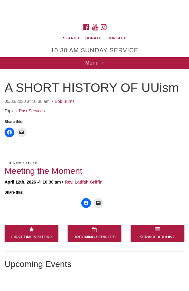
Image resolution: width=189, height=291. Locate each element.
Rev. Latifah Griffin (84, 182)
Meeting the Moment (43, 171)
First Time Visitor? (31, 233)
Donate (93, 38)
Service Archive (157, 233)
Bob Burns (65, 101)
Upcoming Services (94, 233)
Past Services (32, 110)
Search (71, 38)
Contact (116, 38)
